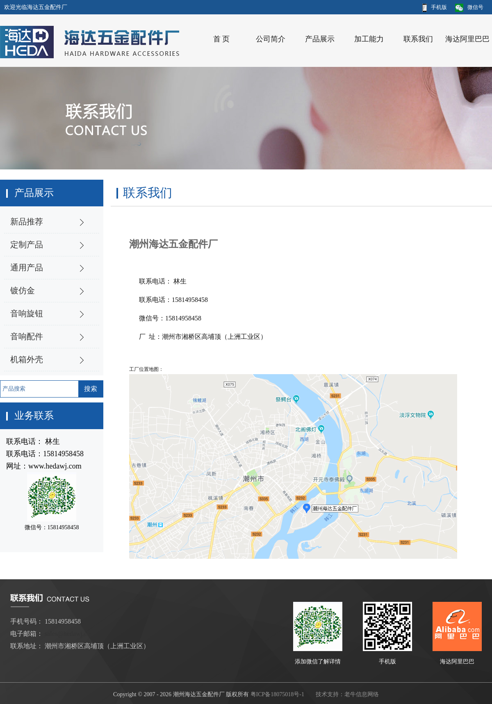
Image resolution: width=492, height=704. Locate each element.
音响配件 (26, 336)
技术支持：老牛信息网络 (347, 694)
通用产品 (26, 267)
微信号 (469, 7)
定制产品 (26, 244)
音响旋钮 (26, 313)
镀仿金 (22, 290)
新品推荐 (26, 221)
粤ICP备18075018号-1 (277, 694)
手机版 (434, 7)
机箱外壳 (26, 359)
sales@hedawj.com (70, 633)
